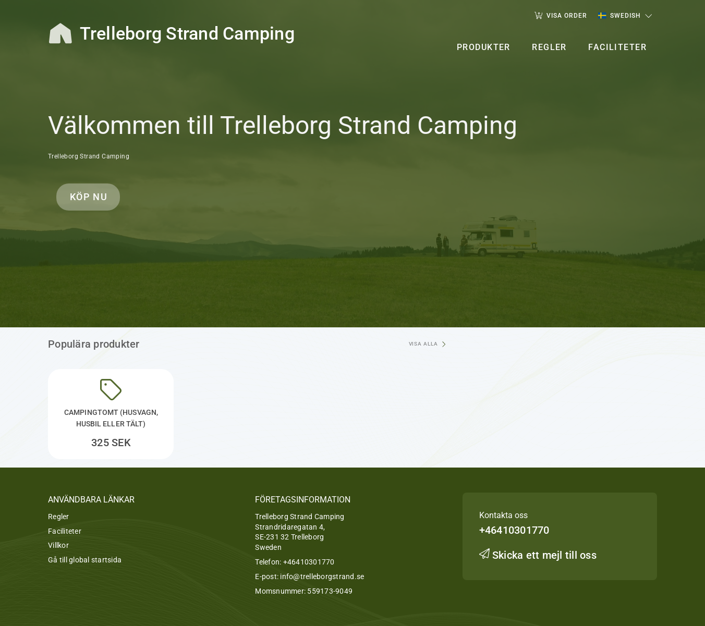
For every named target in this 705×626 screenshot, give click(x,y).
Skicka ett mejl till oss (538, 555)
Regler (58, 516)
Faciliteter (64, 531)
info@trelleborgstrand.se (322, 576)
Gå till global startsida (84, 560)
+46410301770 (309, 562)
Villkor (58, 545)
